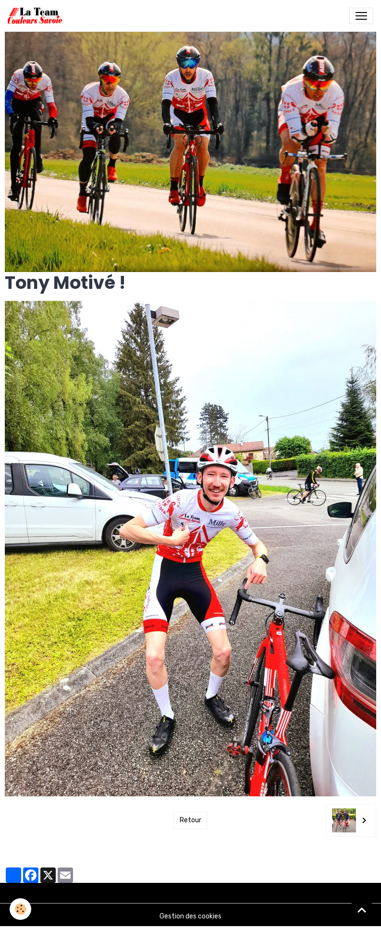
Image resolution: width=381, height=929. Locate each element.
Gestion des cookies (190, 916)
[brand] (37, 16)
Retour (190, 820)
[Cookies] (20, 909)
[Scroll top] (362, 910)
